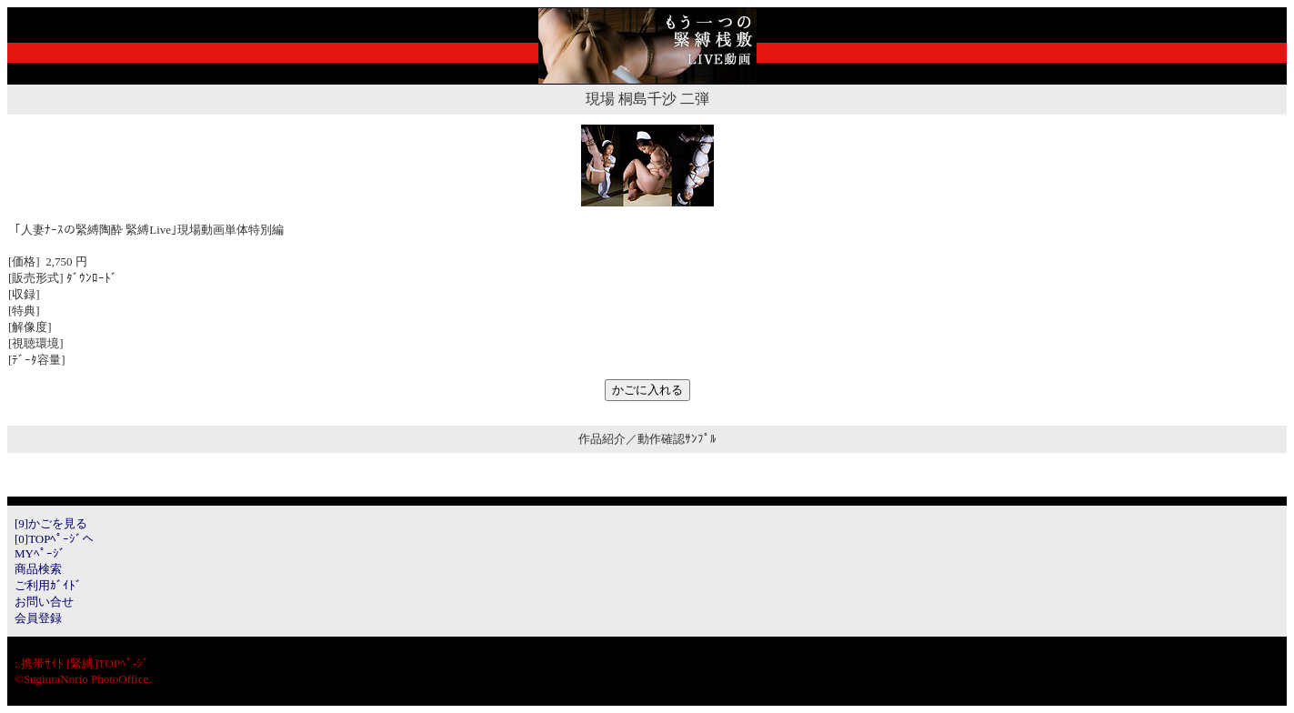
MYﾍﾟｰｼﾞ (40, 553)
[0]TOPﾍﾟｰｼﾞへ (54, 539)
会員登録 (38, 618)
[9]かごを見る (51, 523)
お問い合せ (44, 601)
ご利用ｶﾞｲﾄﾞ (48, 585)
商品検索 (38, 569)
